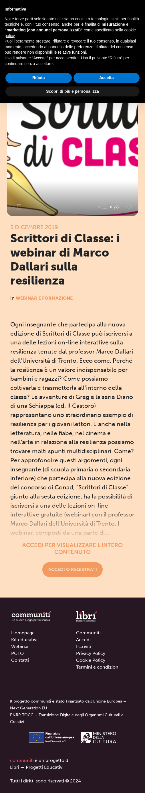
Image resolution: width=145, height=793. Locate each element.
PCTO (17, 653)
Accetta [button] (106, 77)
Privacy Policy (90, 653)
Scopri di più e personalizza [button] (72, 91)
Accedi (83, 639)
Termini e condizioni (98, 667)
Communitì (88, 632)
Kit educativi (24, 639)
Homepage (23, 632)
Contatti (20, 660)
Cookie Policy (90, 660)
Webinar (20, 646)
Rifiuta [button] (38, 77)
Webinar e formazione (44, 298)
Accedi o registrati (72, 569)
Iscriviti (83, 646)
